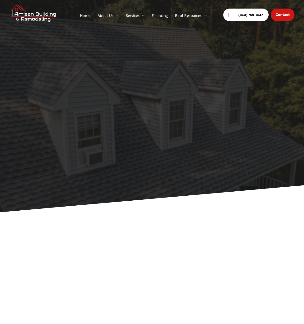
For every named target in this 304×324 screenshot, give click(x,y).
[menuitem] (85, 16)
